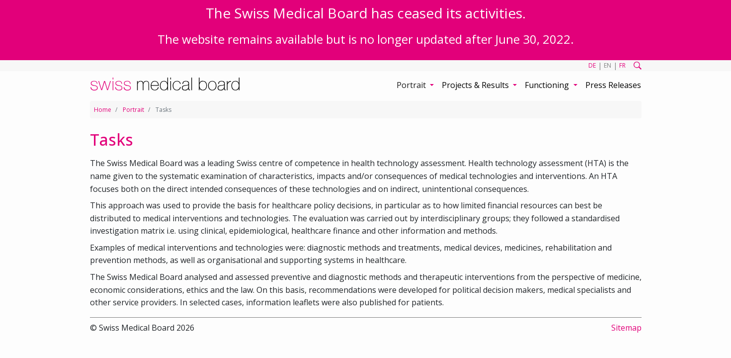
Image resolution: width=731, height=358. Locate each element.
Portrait (133, 109)
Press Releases (613, 85)
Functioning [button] (548, 85)
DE (592, 65)
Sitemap (626, 327)
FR (622, 65)
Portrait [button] (412, 85)
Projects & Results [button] (476, 85)
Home (102, 109)
